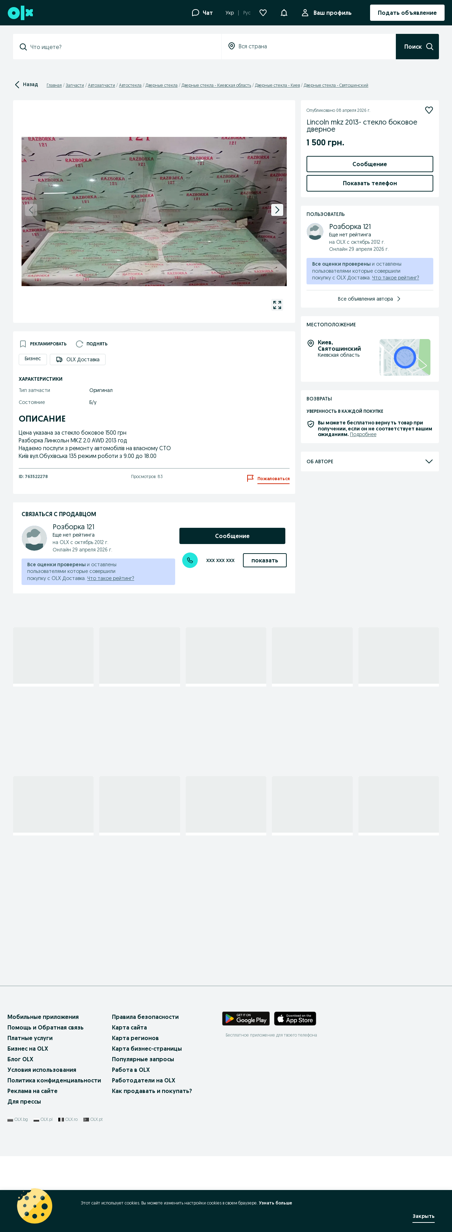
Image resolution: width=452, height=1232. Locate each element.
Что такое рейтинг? (110, 578)
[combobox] (121, 47)
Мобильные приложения (43, 1092)
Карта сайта (129, 1102)
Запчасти (75, 85)
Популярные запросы (143, 1135)
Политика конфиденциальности (54, 1156)
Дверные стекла (161, 85)
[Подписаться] (429, 110)
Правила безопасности (145, 1092)
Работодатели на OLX (143, 1156)
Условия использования (41, 1145)
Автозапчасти (101, 85)
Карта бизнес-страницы (147, 1124)
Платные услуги (30, 1113)
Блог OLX (20, 1135)
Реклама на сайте (32, 1166)
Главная (54, 85)
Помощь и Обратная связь (45, 1102)
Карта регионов (135, 1113)
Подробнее (363, 681)
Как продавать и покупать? (152, 1166)
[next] (277, 210)
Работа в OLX (131, 1145)
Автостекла (130, 85)
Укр (230, 13)
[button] (284, 12)
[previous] (31, 210)
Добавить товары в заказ (369, 244)
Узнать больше (275, 1203)
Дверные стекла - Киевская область (216, 85)
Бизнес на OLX (27, 1124)
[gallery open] (277, 305)
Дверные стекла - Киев (277, 85)
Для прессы (24, 1177)
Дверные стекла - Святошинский (336, 85)
